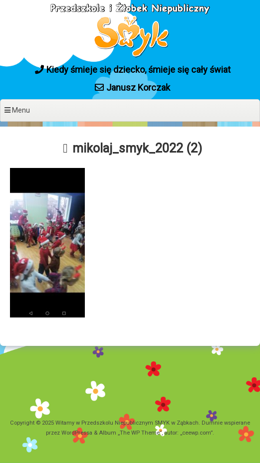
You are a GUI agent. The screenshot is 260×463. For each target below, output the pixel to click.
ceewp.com (196, 433)
